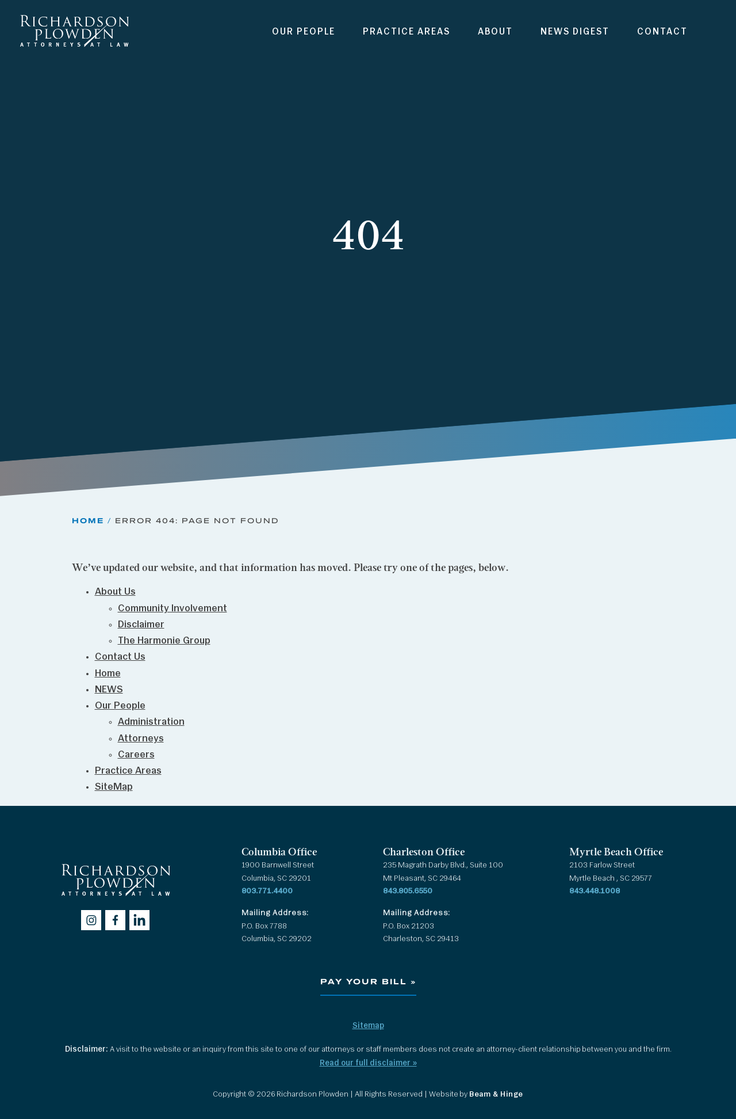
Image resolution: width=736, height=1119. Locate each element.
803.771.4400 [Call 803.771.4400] (267, 891)
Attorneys (141, 739)
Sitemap (368, 1026)
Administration (151, 722)
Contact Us (120, 657)
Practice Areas (406, 32)
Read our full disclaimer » (368, 1063)
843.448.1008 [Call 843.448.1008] (594, 891)
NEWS (109, 690)
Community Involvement (172, 609)
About (495, 32)
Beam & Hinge (496, 1094)
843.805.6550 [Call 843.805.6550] (407, 891)
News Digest (575, 32)
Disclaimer (141, 625)
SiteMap (114, 787)
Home (88, 520)
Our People (303, 32)
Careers (136, 755)
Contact (662, 32)
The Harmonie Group (164, 641)
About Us (115, 592)
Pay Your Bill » (368, 982)
